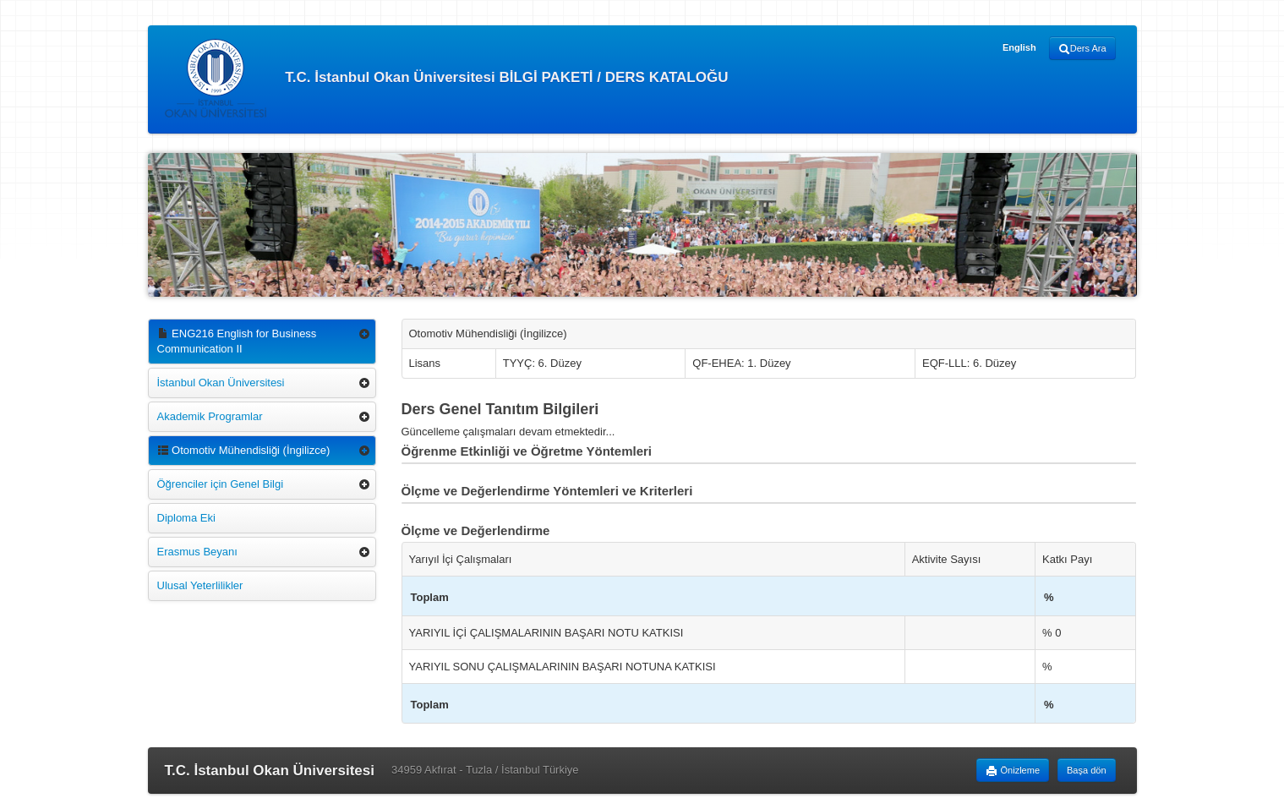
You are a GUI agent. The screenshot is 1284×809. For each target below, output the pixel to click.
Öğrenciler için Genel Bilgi (220, 484)
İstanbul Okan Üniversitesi (221, 382)
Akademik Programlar (210, 416)
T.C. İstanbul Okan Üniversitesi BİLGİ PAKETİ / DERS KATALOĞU (447, 78)
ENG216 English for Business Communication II (237, 341)
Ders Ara (1082, 49)
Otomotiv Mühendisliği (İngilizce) (244, 450)
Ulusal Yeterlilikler (200, 585)
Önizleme (1013, 771)
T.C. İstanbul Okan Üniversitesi (269, 771)
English (1019, 47)
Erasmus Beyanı (197, 551)
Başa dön (1086, 770)
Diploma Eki (186, 517)
